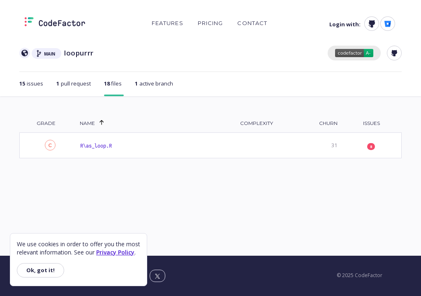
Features (167, 23)
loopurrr (79, 53)
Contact (252, 23)
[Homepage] (55, 23)
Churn (328, 123)
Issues (371, 123)
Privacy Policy (115, 252)
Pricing (210, 23)
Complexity (256, 123)
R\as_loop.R (96, 146)
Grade (46, 123)
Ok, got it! (40, 270)
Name (87, 123)
